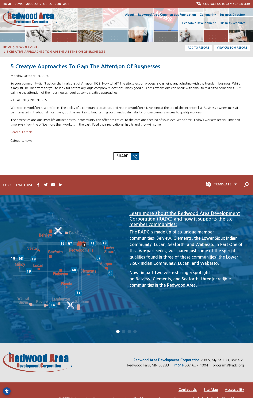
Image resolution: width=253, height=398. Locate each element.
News (18, 4)
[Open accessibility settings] (7, 391)
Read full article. (21, 132)
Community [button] (208, 14)
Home (7, 4)
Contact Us (187, 389)
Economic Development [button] (199, 23)
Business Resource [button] (232, 23)
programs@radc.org (228, 365)
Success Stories (38, 4)
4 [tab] (135, 331)
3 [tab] (129, 331)
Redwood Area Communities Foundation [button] (167, 14)
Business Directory (232, 14)
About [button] (129, 14)
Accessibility (234, 389)
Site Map (211, 389)
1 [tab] (118, 331)
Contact (62, 4)
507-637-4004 (197, 365)
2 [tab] (124, 331)
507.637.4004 (223, 4)
